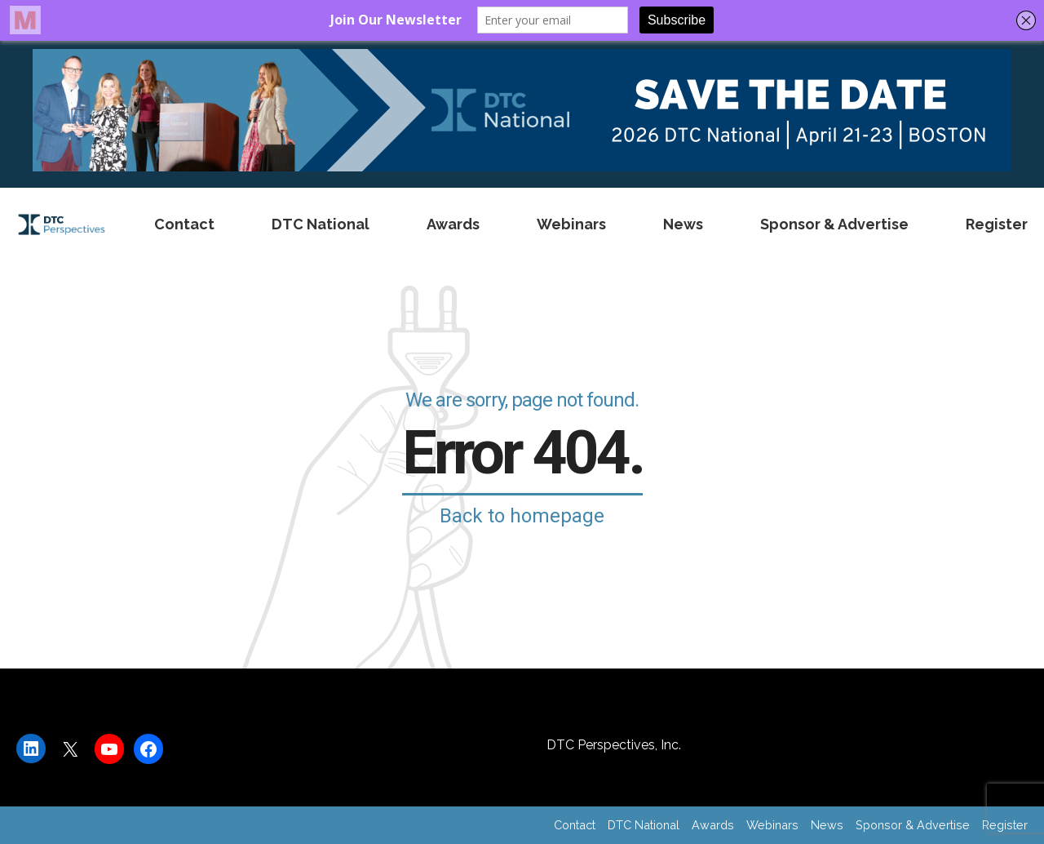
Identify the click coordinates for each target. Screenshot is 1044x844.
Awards (453, 224)
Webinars (571, 224)
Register (997, 224)
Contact (184, 224)
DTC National (320, 224)
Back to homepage (522, 515)
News (683, 224)
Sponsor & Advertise (834, 224)
